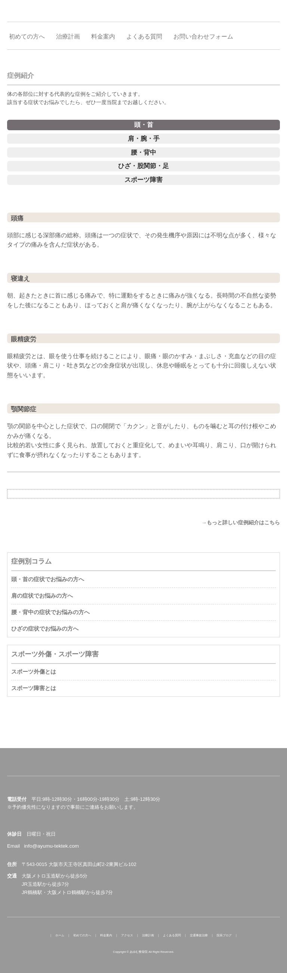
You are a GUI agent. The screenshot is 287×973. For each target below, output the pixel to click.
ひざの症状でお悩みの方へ (44, 628)
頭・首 (143, 124)
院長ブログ (224, 935)
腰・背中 (143, 152)
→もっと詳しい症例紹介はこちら (240, 522)
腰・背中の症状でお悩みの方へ (50, 612)
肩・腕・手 (144, 138)
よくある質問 (172, 935)
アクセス (127, 935)
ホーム (59, 935)
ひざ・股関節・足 (143, 166)
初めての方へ (82, 935)
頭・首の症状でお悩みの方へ (47, 579)
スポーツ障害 (143, 179)
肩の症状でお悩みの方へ (42, 595)
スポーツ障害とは (33, 688)
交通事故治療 (199, 935)
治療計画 (148, 935)
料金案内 (106, 935)
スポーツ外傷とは (33, 671)
